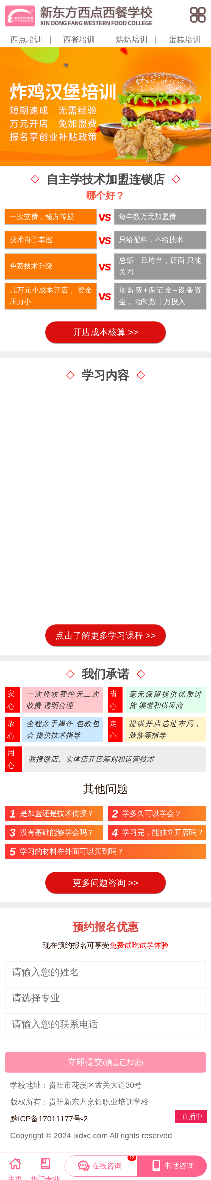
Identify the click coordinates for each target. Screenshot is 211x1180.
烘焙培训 (132, 39)
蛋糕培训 (185, 39)
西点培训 (26, 39)
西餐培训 (79, 39)
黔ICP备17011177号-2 (49, 1118)
